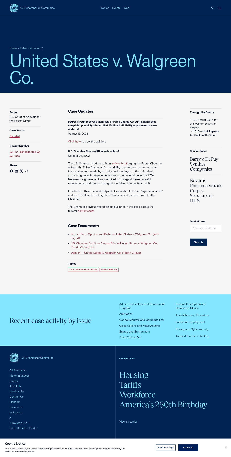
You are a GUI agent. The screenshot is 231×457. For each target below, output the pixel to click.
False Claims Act (30, 48)
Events (116, 8)
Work (127, 8)
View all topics (128, 421)
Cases (13, 48)
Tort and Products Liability (192, 336)
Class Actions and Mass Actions (139, 325)
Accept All (188, 447)
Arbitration (126, 314)
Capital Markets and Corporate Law (141, 320)
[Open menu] (220, 8)
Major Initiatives (19, 375)
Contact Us (16, 396)
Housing (133, 375)
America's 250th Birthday (163, 404)
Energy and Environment (134, 331)
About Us (15, 386)
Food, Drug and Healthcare (83, 270)
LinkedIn (14, 402)
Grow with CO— (19, 423)
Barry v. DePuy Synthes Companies (204, 164)
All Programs (17, 370)
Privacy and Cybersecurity (192, 329)
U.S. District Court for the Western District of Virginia (204, 123)
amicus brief (119, 163)
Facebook (15, 407)
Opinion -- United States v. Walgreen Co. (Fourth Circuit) (106, 252)
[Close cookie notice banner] (225, 447)
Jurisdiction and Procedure (192, 315)
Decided (14, 136)
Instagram (15, 412)
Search (198, 242)
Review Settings (166, 447)
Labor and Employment (190, 322)
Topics (105, 8)
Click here (74, 141)
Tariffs (130, 385)
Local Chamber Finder (23, 428)
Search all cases (197, 221)
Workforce (137, 394)
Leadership (16, 391)
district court (85, 211)
